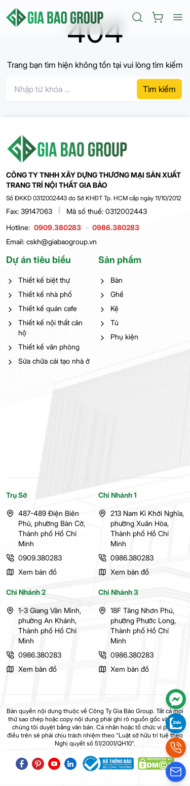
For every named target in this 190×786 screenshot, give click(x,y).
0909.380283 (57, 227)
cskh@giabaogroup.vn (61, 241)
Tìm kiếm (159, 89)
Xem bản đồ (37, 571)
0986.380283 (115, 227)
